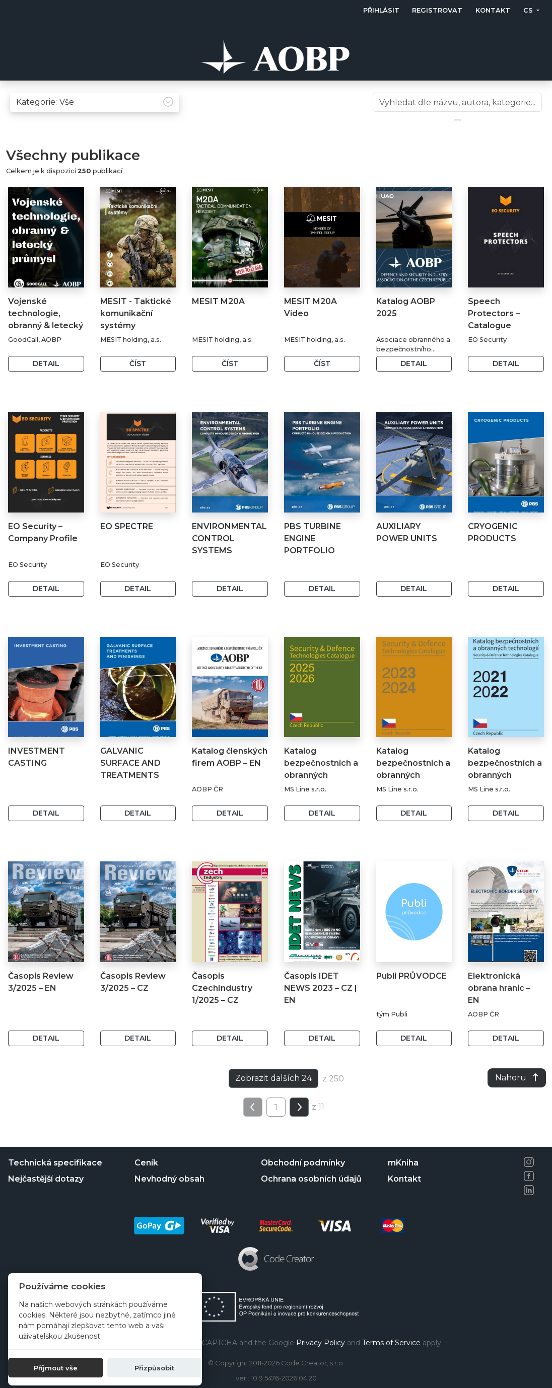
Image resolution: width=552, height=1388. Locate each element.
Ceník (146, 1162)
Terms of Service (391, 1342)
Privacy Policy (320, 1342)
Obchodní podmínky (303, 1162)
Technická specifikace (55, 1162)
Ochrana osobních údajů (311, 1179)
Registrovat (437, 10)
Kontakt (492, 10)
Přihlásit (381, 10)
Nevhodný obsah (169, 1179)
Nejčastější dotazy (46, 1179)
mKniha (403, 1162)
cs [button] (529, 10)
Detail (46, 384)
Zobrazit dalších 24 (273, 1099)
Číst (137, 384)
